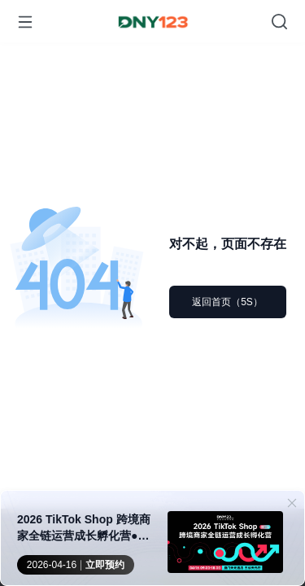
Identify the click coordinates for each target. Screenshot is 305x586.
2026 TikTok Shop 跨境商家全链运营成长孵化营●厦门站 (83, 528)
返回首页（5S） (227, 302)
